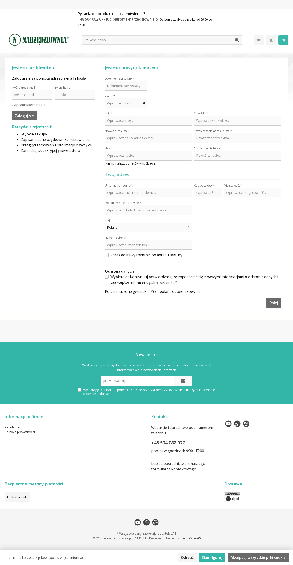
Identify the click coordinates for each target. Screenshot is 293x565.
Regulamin (12, 427)
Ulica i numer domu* (118, 185)
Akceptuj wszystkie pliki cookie (258, 557)
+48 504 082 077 (168, 443)
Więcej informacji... (73, 557)
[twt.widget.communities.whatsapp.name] (237, 424)
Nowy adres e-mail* (118, 131)
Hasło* (109, 148)
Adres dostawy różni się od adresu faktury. (146, 254)
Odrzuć (187, 557)
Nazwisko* (201, 113)
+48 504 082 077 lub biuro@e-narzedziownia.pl (119, 19)
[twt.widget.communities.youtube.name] (228, 424)
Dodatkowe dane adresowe (123, 203)
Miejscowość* (233, 185)
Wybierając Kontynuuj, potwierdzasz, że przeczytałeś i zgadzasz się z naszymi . (149, 392)
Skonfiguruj (212, 557)
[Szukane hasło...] (157, 40)
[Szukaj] (237, 40)
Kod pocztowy (204, 185)
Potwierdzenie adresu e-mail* (213, 131)
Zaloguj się (24, 115)
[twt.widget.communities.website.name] (246, 424)
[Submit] (183, 381)
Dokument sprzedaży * (120, 78)
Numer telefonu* (116, 238)
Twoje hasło (62, 88)
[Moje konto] (271, 40)
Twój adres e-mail (23, 88)
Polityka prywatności (20, 432)
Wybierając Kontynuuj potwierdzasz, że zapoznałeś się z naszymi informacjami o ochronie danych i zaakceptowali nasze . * (194, 279)
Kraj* (108, 220)
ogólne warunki (159, 282)
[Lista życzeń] (259, 40)
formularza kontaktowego (173, 469)
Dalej (273, 302)
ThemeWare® (190, 538)
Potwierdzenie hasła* (208, 148)
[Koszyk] (283, 40)
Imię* (108, 113)
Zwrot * (110, 96)
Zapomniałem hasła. (29, 104)
